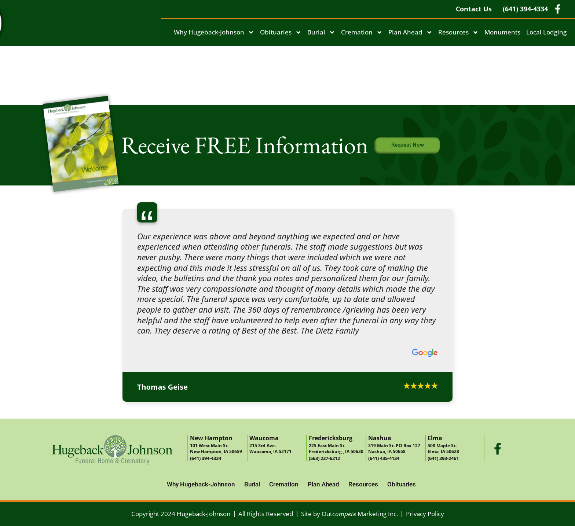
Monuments (502, 32)
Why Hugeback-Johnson (214, 32)
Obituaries (280, 32)
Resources (458, 32)
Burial (321, 32)
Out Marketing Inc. (360, 514)
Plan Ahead (410, 32)
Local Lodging (546, 32)
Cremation (361, 32)
